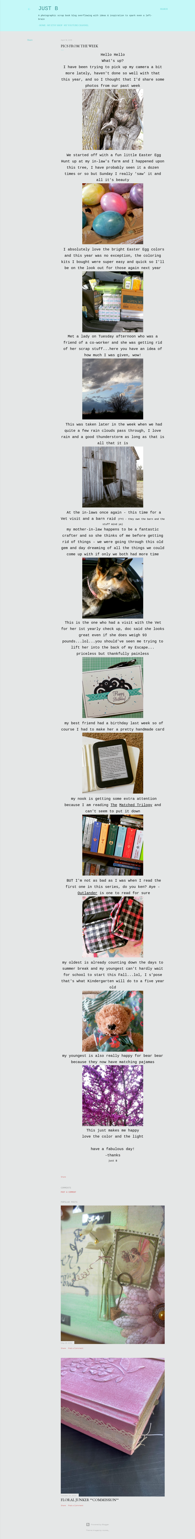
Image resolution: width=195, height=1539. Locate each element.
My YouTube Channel (75, 25)
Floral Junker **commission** (90, 1499)
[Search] (164, 9)
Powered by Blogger (97, 1524)
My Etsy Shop (53, 25)
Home (41, 25)
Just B (48, 8)
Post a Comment (68, 1192)
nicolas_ (105, 1530)
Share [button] (30, 40)
